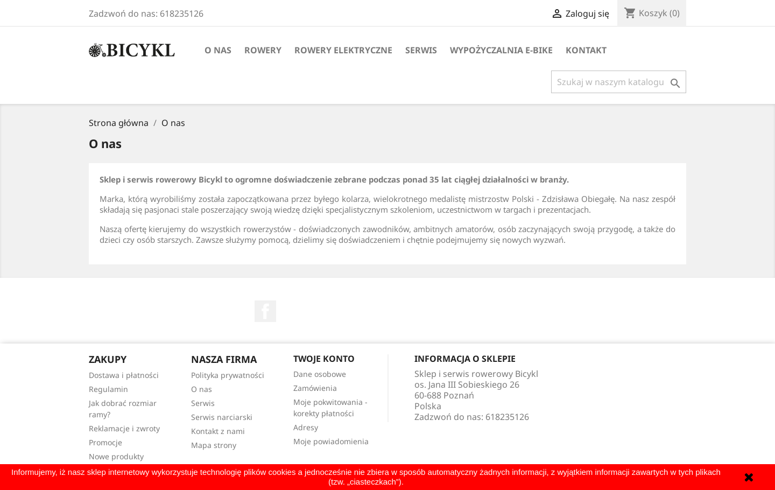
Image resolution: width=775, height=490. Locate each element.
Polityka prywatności (227, 375)
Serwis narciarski (221, 417)
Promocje (105, 442)
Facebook (265, 311)
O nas (218, 50)
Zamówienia (315, 388)
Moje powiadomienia (331, 441)
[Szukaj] (618, 82)
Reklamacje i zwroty (124, 428)
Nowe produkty (116, 456)
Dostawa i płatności (124, 375)
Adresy (305, 427)
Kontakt (586, 50)
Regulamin (108, 389)
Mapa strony (213, 445)
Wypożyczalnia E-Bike (501, 50)
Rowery (262, 50)
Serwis (421, 50)
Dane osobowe (319, 374)
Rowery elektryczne (343, 50)
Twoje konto (324, 359)
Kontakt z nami (218, 431)
